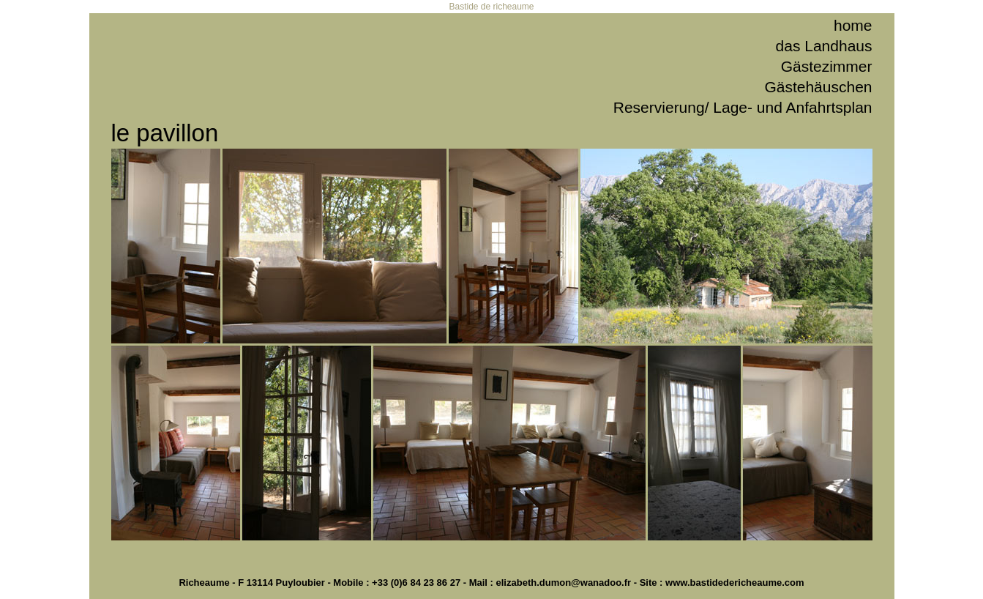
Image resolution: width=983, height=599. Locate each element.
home (853, 25)
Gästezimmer (826, 66)
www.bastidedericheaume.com (734, 582)
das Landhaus (824, 45)
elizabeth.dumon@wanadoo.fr (564, 582)
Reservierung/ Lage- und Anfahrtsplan (742, 107)
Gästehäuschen (818, 86)
